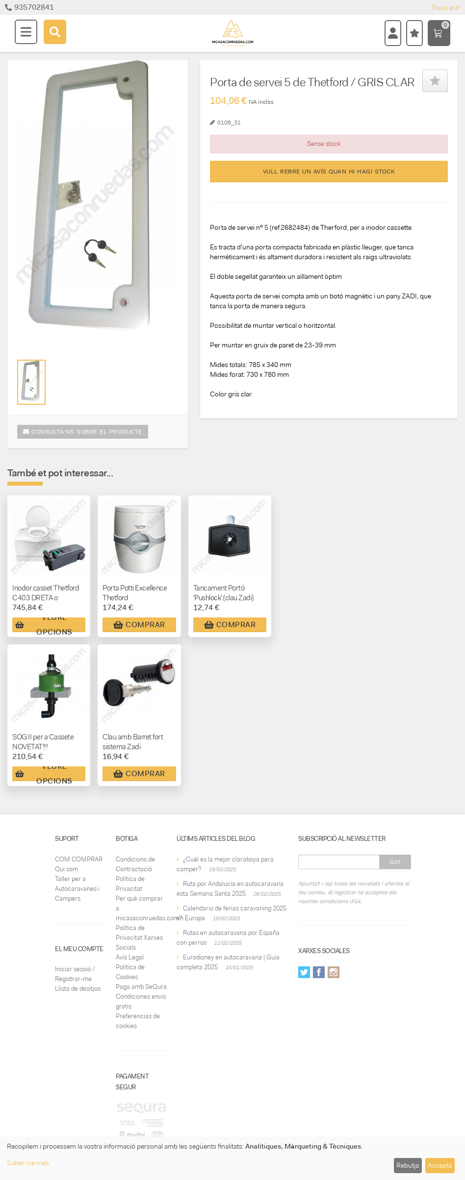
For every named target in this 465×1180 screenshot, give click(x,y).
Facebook (319, 972)
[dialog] (232, 1158)
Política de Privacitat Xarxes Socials (139, 938)
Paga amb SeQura (141, 987)
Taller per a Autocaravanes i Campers (77, 889)
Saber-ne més (28, 1162)
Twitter (304, 972)
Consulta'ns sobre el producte (82, 432)
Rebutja (407, 1165)
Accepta (440, 1165)
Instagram (333, 972)
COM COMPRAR (79, 859)
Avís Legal (130, 957)
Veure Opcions (44, 624)
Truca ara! (445, 7)
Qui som (66, 869)
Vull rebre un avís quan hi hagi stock (329, 171)
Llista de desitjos (78, 988)
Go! (395, 862)
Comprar (139, 625)
